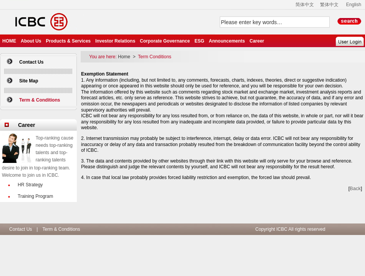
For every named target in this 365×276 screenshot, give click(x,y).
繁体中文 (329, 4)
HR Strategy (30, 184)
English (353, 4)
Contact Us (31, 62)
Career (256, 41)
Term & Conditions (61, 229)
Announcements (227, 41)
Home (124, 56)
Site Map (28, 81)
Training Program (35, 196)
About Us (31, 41)
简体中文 (304, 4)
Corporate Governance (165, 41)
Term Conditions (154, 56)
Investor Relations (115, 41)
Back (355, 188)
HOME (9, 41)
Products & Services (68, 41)
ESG (199, 41)
